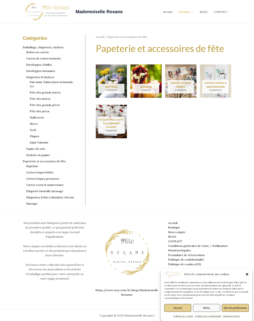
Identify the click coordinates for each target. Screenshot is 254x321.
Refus (206, 307)
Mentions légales (231, 316)
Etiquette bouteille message (44, 191)
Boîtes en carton (37, 52)
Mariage (31, 203)
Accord (178, 307)
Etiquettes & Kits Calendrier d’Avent (50, 197)
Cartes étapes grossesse (42, 178)
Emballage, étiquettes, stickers (43, 47)
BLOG (205, 11)
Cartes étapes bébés (39, 172)
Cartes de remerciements (43, 58)
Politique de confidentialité (208, 316)
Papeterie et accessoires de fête (44, 161)
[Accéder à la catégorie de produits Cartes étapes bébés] (180, 81)
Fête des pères (40, 111)
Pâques (34, 136)
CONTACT (222, 11)
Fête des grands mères (45, 92)
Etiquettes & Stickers (40, 77)
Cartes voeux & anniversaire (45, 185)
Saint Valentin (39, 142)
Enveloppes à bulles (39, 64)
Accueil (171, 11)
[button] (247, 274)
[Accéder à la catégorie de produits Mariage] (146, 81)
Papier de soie (35, 148)
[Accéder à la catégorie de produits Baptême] (111, 81)
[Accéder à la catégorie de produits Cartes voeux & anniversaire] (215, 81)
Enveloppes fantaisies (40, 71)
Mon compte (176, 232)
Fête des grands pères (45, 105)
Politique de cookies (183, 316)
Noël (33, 130)
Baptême (32, 166)
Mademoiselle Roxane (99, 11)
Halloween (37, 117)
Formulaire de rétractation (186, 255)
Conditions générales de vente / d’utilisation (197, 246)
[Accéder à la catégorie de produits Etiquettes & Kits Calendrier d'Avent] (111, 121)
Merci (34, 123)
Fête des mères (40, 98)
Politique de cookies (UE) (184, 264)
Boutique (189, 12)
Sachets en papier (38, 155)
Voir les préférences (235, 307)
